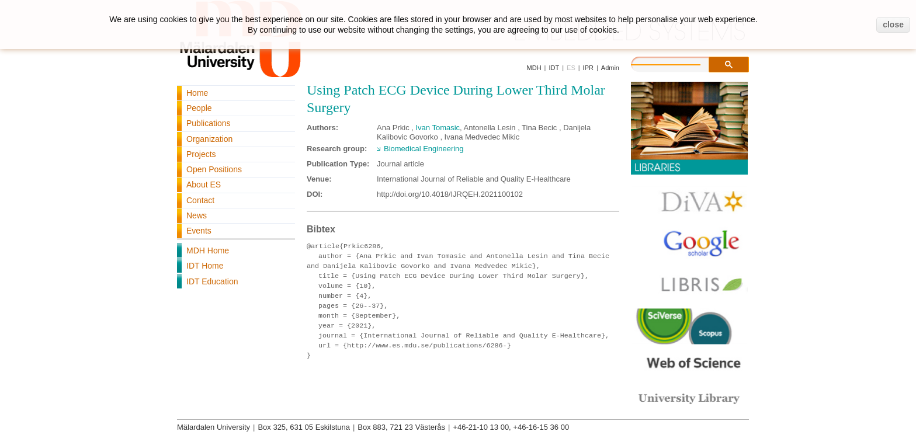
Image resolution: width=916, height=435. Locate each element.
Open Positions (214, 169)
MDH (534, 67)
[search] (677, 63)
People (199, 108)
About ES (203, 184)
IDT (554, 67)
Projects (201, 154)
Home (197, 93)
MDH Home (207, 250)
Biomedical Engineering (424, 148)
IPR (588, 67)
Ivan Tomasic (437, 127)
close (893, 24)
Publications (208, 123)
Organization (209, 139)
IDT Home (205, 265)
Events (198, 230)
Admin (610, 67)
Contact (200, 200)
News (196, 215)
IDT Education (212, 281)
